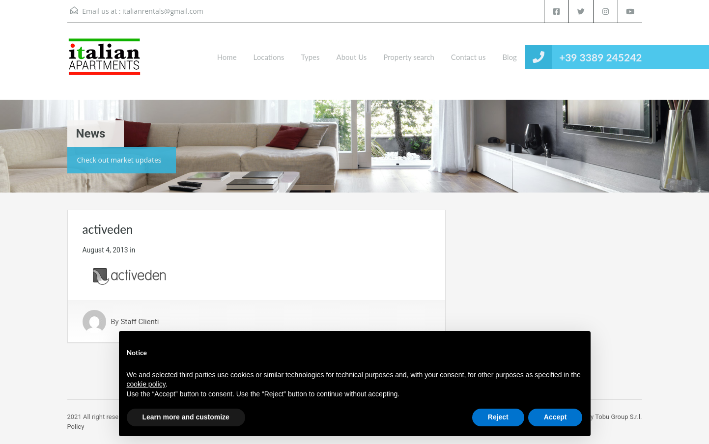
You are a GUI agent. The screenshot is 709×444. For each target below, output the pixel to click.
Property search (408, 57)
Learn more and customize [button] (185, 417)
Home (227, 57)
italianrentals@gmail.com (162, 11)
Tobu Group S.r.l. (618, 416)
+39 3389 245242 (600, 57)
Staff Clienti (139, 321)
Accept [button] (555, 417)
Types (310, 57)
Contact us (468, 57)
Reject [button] (498, 417)
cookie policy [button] (146, 384)
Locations (269, 57)
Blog (509, 57)
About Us (352, 57)
